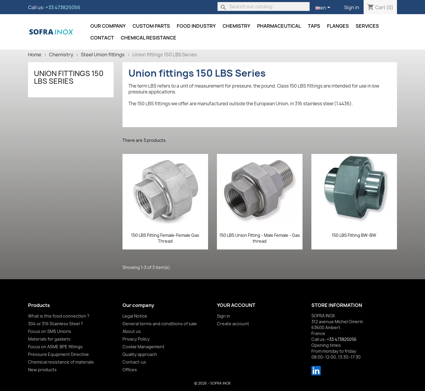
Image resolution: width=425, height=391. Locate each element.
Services (367, 26)
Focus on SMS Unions (49, 331)
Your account (236, 305)
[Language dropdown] (324, 8)
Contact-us (134, 362)
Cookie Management (143, 346)
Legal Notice (134, 316)
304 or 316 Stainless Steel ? (55, 323)
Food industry (196, 26)
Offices (129, 369)
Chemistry (236, 26)
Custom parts (151, 26)
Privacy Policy (136, 339)
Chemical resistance (148, 37)
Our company (108, 26)
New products (42, 369)
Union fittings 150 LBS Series (69, 77)
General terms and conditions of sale (159, 323)
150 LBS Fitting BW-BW (354, 235)
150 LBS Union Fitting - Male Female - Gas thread (259, 238)
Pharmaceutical (279, 26)
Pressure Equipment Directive (58, 354)
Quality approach (139, 354)
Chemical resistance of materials (61, 362)
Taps (314, 26)
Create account (233, 323)
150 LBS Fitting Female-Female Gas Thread (165, 238)
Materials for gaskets (49, 339)
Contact (102, 37)
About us (131, 331)
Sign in (351, 7)
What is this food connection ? (58, 316)
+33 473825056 (62, 7)
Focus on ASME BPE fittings (55, 346)
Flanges (338, 26)
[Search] (264, 6)
